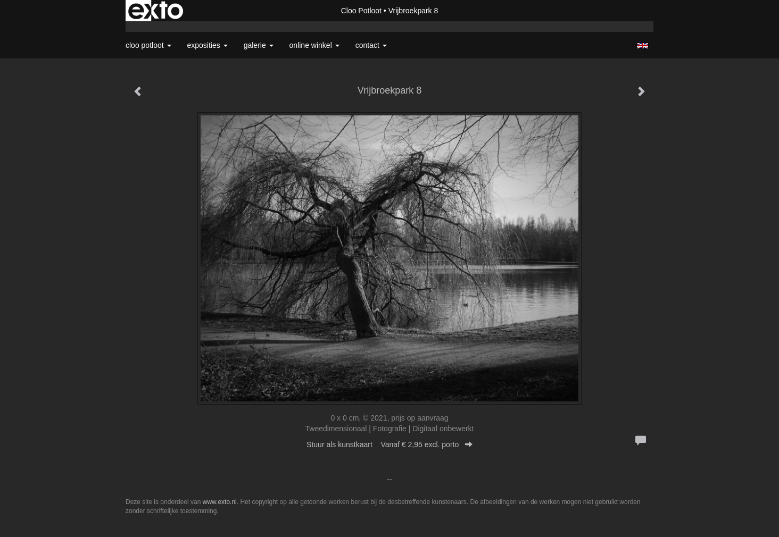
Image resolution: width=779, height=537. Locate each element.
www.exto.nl (220, 502)
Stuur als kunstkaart (389, 444)
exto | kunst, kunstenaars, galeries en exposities (156, 10)
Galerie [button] (259, 45)
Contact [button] (371, 45)
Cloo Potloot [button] (148, 45)
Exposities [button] (207, 45)
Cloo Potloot (361, 10)
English (642, 46)
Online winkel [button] (314, 45)
